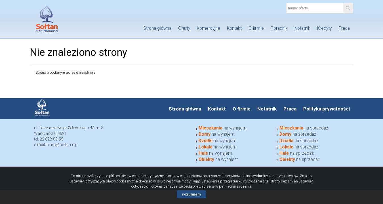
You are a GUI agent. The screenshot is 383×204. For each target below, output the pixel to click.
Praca (344, 28)
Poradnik (279, 28)
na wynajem (223, 128)
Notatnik (302, 28)
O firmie (256, 28)
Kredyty (324, 28)
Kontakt (234, 28)
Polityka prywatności (326, 109)
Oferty (184, 28)
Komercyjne (208, 28)
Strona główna (157, 28)
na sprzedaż (303, 128)
